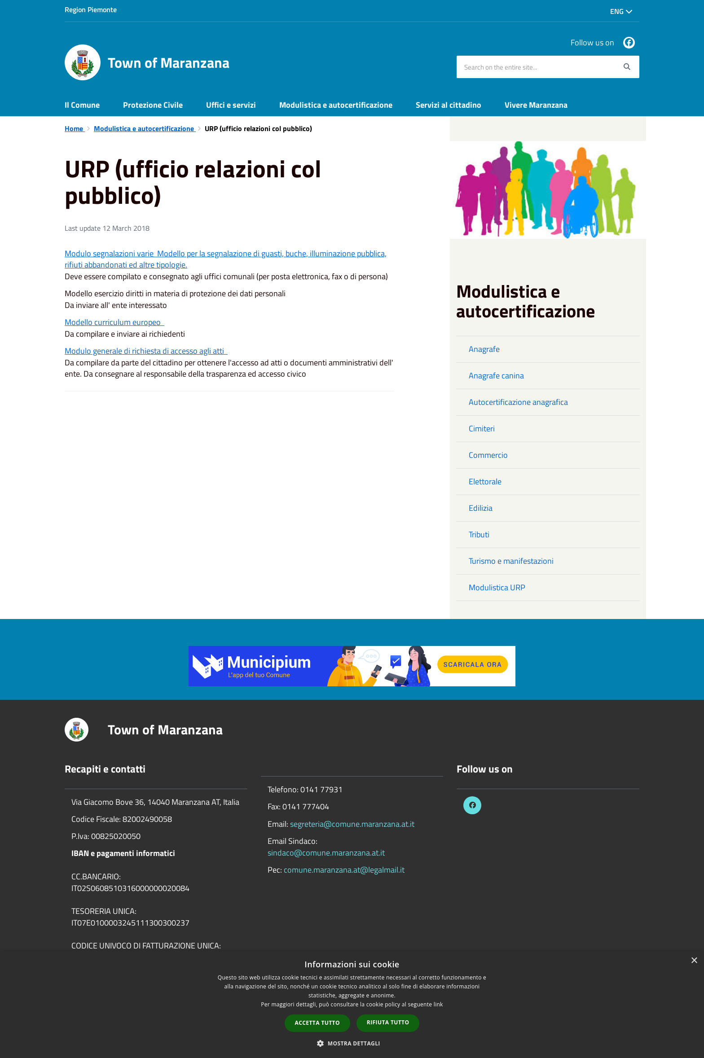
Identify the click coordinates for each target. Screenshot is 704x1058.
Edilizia (481, 508)
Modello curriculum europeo (114, 322)
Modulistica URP (497, 587)
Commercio (488, 455)
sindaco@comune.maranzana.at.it (326, 853)
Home (75, 128)
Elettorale (485, 481)
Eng (621, 11)
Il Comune (82, 105)
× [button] (694, 960)
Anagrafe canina (496, 375)
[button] (352, 1043)
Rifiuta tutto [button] (388, 1022)
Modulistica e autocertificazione (335, 105)
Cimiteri (482, 428)
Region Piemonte (91, 9)
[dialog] (352, 1004)
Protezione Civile (153, 105)
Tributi (479, 534)
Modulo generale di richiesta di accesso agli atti (146, 351)
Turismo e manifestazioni (511, 561)
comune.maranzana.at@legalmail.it (344, 870)
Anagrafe (484, 349)
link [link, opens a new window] (438, 1004)
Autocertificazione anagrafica (518, 402)
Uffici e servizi (231, 105)
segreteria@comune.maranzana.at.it (352, 824)
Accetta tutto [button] (317, 1023)
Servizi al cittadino (448, 105)
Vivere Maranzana (536, 105)
